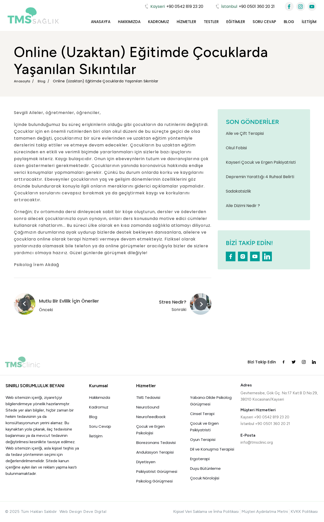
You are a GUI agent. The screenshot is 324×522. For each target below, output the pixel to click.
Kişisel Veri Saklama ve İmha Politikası (206, 511)
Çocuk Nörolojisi (204, 478)
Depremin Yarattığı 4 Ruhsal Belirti (260, 177)
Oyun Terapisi (202, 439)
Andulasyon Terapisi (155, 452)
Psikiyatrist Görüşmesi (156, 471)
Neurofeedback (151, 416)
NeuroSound (147, 407)
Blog (289, 21)
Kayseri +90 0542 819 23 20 (264, 417)
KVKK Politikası (304, 511)
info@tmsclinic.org (256, 442)
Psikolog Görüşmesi (154, 481)
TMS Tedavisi (148, 397)
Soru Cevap (264, 21)
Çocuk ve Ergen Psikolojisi (151, 430)
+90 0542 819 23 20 (173, 6)
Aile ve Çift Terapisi (245, 133)
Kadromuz (158, 21)
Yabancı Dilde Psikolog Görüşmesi (211, 401)
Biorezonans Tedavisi (156, 442)
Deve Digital (94, 511)
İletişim (309, 21)
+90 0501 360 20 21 (245, 6)
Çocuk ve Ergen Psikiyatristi (204, 427)
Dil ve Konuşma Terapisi (212, 449)
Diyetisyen (145, 461)
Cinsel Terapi (202, 413)
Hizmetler (186, 21)
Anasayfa (100, 21)
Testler (211, 21)
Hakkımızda (129, 21)
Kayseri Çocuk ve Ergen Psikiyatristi (261, 162)
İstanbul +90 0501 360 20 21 (265, 423)
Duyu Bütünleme (205, 468)
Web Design (70, 511)
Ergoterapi (200, 458)
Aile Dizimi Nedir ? (243, 206)
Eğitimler (235, 21)
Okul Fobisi (236, 148)
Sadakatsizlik (238, 191)
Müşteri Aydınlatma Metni (264, 511)
